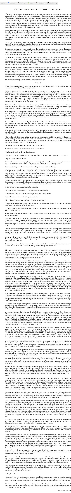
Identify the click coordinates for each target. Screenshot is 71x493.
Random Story (52, 3)
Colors (30, 3)
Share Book (40, 3)
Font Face (11, 3)
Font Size (21, 3)
